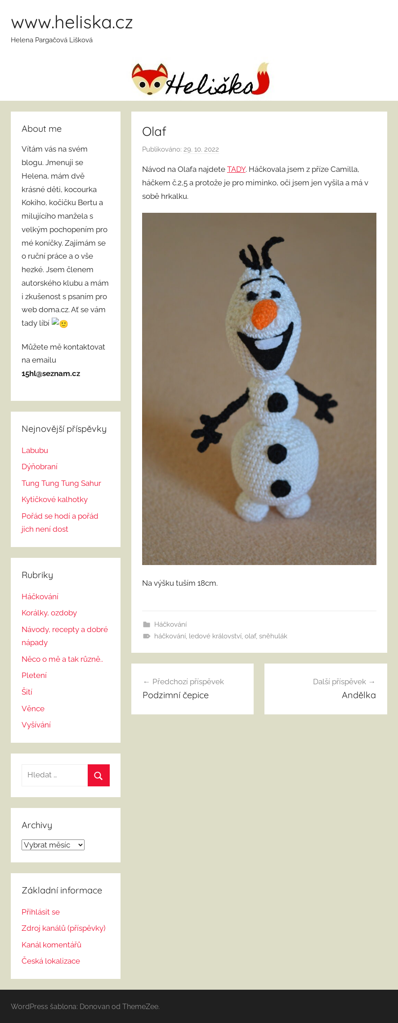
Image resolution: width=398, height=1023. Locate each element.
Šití (27, 690)
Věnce (33, 707)
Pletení (34, 674)
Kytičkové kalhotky (55, 498)
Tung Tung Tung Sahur (61, 482)
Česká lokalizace (51, 960)
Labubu (35, 449)
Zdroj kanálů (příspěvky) (64, 927)
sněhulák (273, 636)
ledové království (215, 636)
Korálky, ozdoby (49, 611)
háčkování (170, 636)
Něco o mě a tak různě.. (62, 658)
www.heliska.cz (72, 21)
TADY (236, 169)
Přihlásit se (41, 910)
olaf (250, 636)
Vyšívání (36, 723)
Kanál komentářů (51, 943)
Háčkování (170, 624)
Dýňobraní (40, 465)
